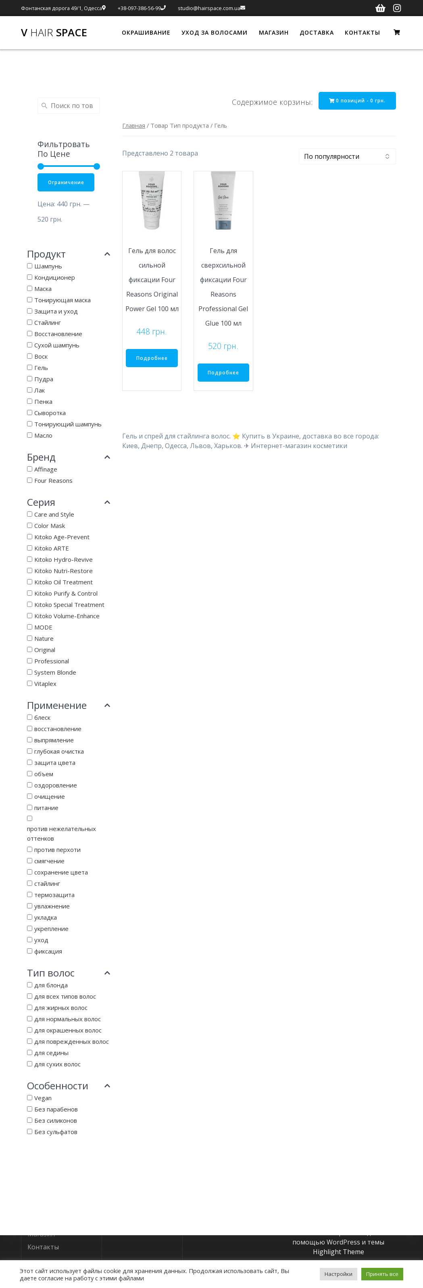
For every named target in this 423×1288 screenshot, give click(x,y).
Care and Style (54, 515)
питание (46, 808)
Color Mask (49, 526)
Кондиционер (54, 278)
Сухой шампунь (56, 345)
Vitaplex (45, 684)
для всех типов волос (65, 997)
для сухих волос (57, 1064)
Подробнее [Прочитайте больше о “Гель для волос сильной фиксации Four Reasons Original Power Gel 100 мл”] (152, 358)
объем (43, 774)
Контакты (43, 1246)
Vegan (43, 1098)
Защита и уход (56, 311)
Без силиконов (55, 1121)
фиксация (48, 951)
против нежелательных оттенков (61, 834)
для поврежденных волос (71, 1042)
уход (41, 940)
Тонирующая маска (62, 300)
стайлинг (47, 884)
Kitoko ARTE (51, 548)
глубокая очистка (59, 752)
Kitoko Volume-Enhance (67, 616)
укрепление (51, 929)
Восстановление (58, 334)
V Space (54, 32)
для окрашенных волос (68, 1030)
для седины (51, 1053)
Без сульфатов (55, 1132)
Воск (41, 357)
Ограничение (66, 182)
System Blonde (55, 673)
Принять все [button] (382, 1274)
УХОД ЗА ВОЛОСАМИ (214, 32)
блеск (42, 718)
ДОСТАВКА (317, 32)
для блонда (51, 985)
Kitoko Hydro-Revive (63, 560)
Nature (44, 639)
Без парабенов (56, 1109)
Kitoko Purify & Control (66, 594)
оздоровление (55, 785)
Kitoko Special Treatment (69, 605)
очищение (49, 797)
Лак (39, 390)
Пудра (43, 379)
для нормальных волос (67, 1019)
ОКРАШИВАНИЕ (146, 32)
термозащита (54, 895)
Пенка (43, 402)
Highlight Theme (338, 1251)
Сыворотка (50, 413)
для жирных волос (61, 1008)
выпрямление (54, 740)
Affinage (45, 469)
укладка (45, 918)
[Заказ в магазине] (347, 157)
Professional (51, 661)
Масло (43, 436)
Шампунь (48, 266)
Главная (133, 126)
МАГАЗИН (274, 32)
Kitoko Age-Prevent (62, 537)
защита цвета (54, 763)
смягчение (49, 861)
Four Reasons (53, 481)
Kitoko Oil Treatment (63, 582)
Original (44, 650)
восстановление (57, 729)
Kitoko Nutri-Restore (63, 571)
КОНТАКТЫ (362, 32)
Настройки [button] (338, 1274)
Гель (41, 368)
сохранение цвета (61, 872)
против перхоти (57, 850)
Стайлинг (47, 323)
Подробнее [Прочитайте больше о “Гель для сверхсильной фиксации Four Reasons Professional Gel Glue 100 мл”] (223, 373)
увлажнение (52, 906)
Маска (43, 289)
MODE (43, 627)
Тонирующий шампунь (68, 424)
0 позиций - (356, 100)
